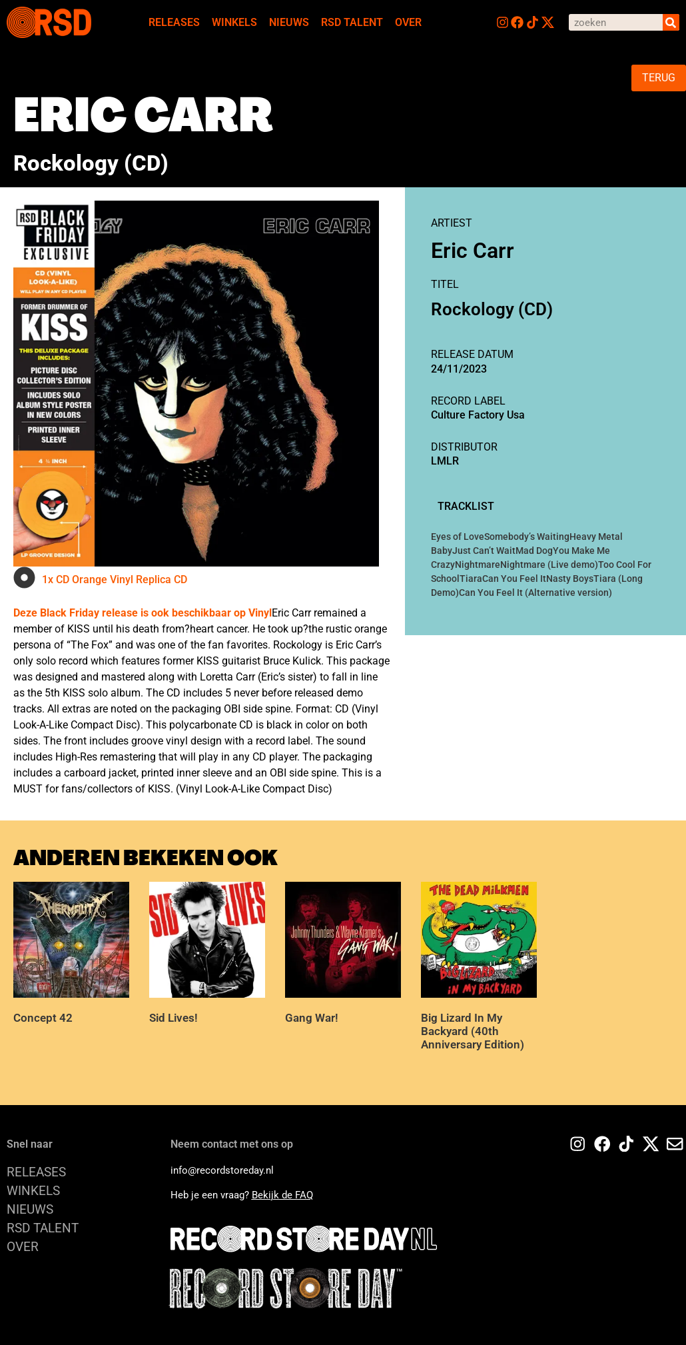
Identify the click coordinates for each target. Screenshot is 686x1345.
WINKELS (234, 22)
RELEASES (174, 22)
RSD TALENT (352, 22)
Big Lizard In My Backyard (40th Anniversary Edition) (472, 1031)
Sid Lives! (173, 1017)
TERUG (658, 77)
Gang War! (311, 1017)
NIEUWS (289, 22)
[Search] (671, 22)
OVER (408, 22)
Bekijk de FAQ (282, 1195)
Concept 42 (43, 1017)
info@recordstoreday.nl (222, 1170)
